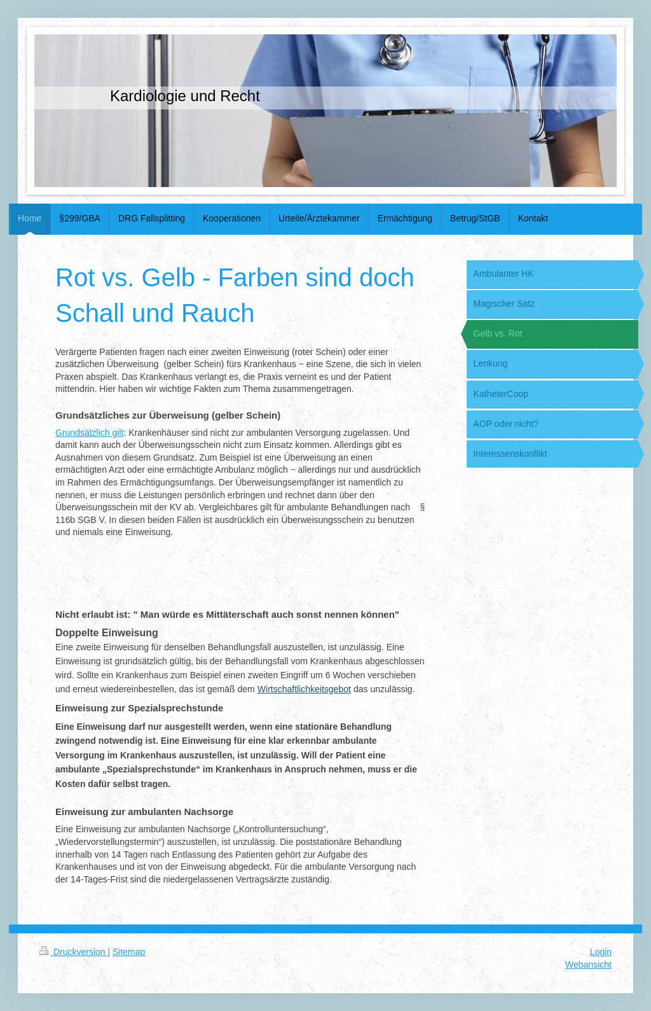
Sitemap (129, 952)
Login (601, 952)
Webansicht (588, 964)
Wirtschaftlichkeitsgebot (304, 689)
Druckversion (73, 952)
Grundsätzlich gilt (89, 433)
